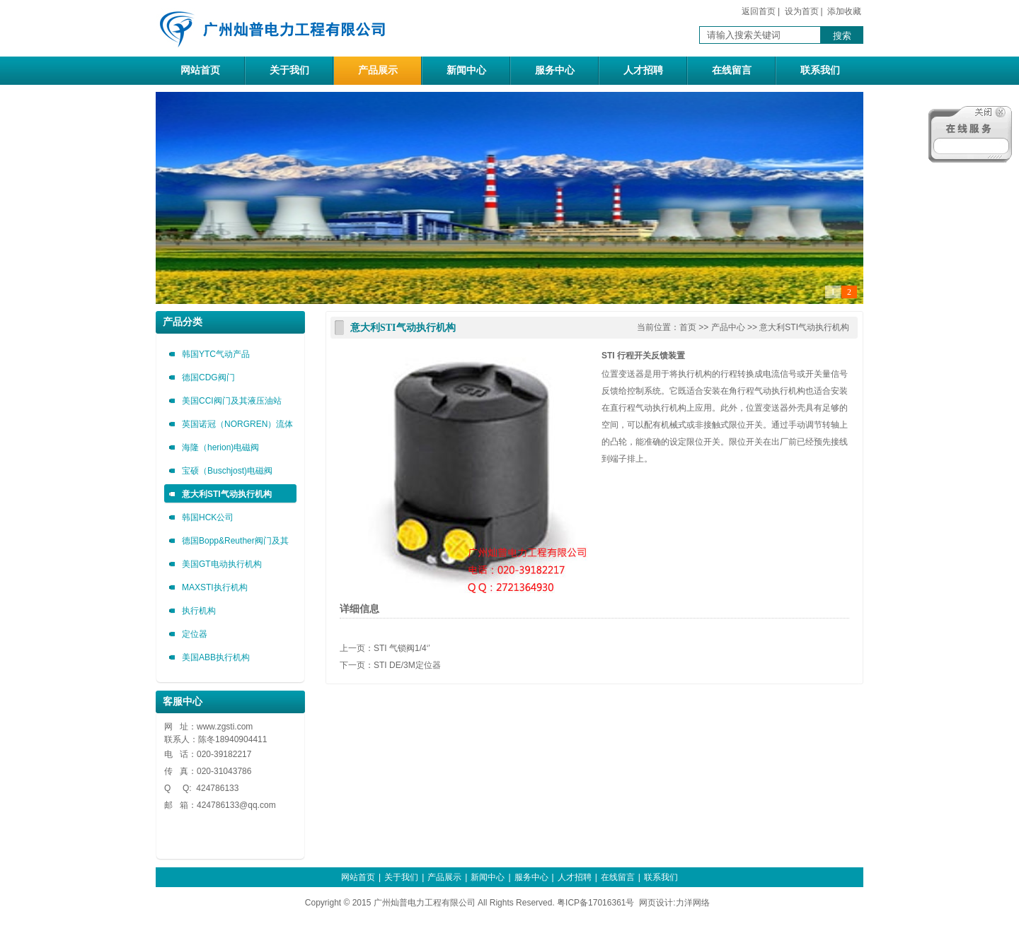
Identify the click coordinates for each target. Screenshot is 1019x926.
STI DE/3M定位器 (407, 665)
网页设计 (656, 903)
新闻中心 (466, 70)
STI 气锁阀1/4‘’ (402, 648)
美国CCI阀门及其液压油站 (232, 401)
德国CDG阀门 (208, 377)
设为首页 (802, 11)
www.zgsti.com (225, 727)
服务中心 (555, 70)
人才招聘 (643, 70)
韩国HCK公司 (208, 517)
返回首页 (759, 11)
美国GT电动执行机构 (222, 564)
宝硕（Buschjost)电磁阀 (227, 471)
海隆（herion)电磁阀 (220, 447)
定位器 (194, 634)
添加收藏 (844, 11)
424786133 (218, 805)
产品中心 (728, 327)
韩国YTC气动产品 (216, 354)
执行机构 (199, 611)
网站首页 (200, 70)
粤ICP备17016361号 (595, 903)
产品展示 (378, 70)
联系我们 (820, 70)
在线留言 (732, 70)
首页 (687, 327)
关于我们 (289, 70)
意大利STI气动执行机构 (227, 494)
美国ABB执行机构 (216, 657)
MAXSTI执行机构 (215, 587)
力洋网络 (693, 903)
